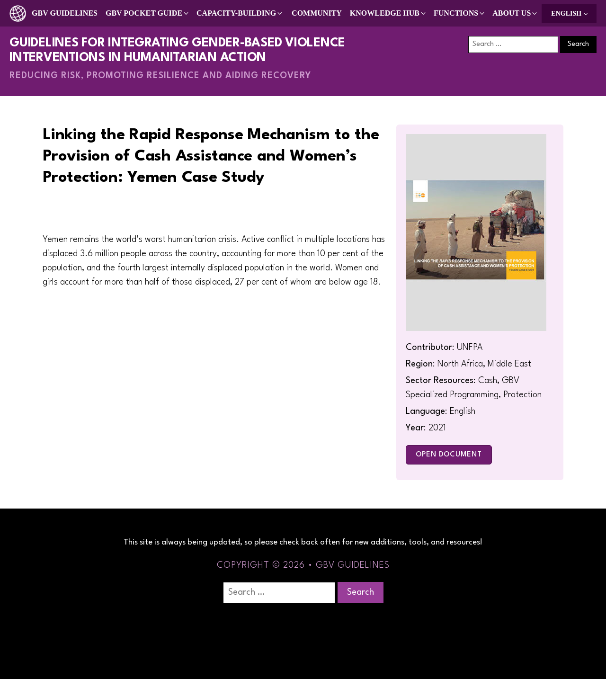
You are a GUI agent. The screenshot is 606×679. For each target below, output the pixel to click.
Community (317, 13)
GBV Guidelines (65, 13)
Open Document (449, 454)
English (566, 13)
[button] (148, 13)
